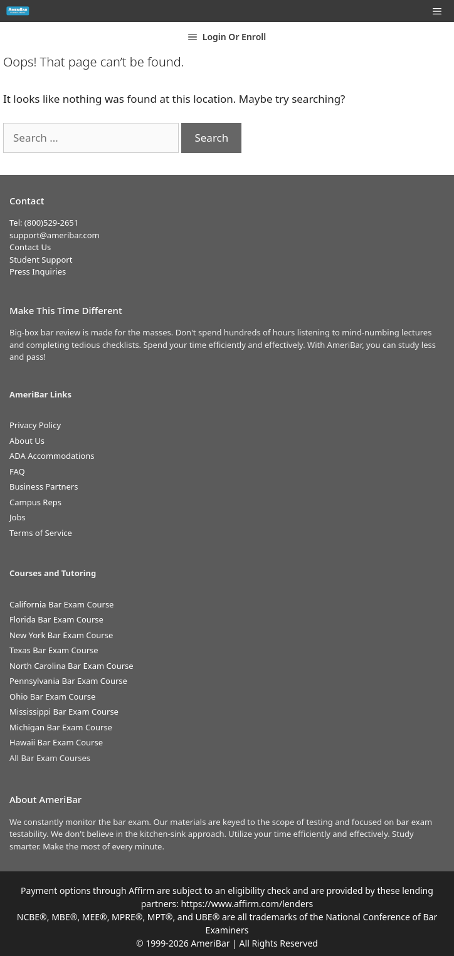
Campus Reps (35, 502)
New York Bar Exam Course (61, 635)
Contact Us (30, 247)
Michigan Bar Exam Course (60, 727)
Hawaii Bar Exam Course (56, 742)
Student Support (40, 259)
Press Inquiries (37, 271)
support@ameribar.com (54, 235)
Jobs (17, 517)
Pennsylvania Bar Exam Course (68, 680)
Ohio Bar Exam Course (52, 696)
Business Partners (43, 486)
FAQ (17, 471)
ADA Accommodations (52, 455)
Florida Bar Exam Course (56, 619)
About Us (27, 440)
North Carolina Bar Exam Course (71, 665)
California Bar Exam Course (61, 604)
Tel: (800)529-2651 (43, 222)
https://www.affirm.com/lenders (247, 904)
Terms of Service (40, 532)
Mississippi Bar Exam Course (64, 711)
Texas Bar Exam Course (53, 650)
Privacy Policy (35, 425)
